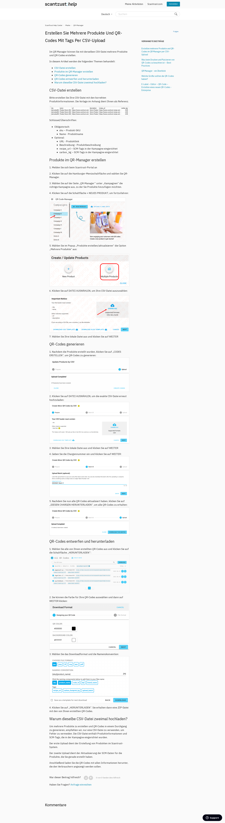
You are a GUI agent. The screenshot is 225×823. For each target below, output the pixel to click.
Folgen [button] (176, 31)
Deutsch (105, 14)
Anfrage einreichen (81, 784)
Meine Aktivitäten (134, 4)
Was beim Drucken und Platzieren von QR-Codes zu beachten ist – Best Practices (157, 62)
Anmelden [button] (173, 4)
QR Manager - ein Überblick (153, 71)
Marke (67, 25)
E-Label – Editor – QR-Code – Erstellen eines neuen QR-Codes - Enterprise (156, 87)
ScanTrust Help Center (53, 25)
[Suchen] (147, 14)
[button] (86, 778)
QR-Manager (78, 25)
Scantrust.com (155, 4)
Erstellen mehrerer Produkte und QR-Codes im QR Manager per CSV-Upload (157, 51)
